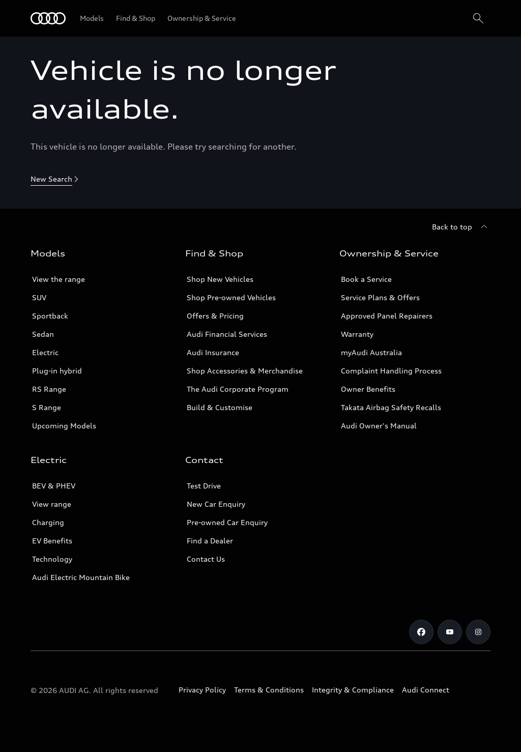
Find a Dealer (210, 540)
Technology (52, 559)
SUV (39, 297)
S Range (46, 407)
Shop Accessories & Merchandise (245, 370)
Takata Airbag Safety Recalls (391, 407)
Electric (45, 352)
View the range (58, 279)
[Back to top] (461, 227)
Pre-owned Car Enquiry (227, 522)
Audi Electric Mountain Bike (81, 577)
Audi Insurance (213, 352)
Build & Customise (219, 407)
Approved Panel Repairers (386, 315)
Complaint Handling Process (391, 370)
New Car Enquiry (216, 504)
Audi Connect (425, 689)
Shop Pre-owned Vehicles (231, 297)
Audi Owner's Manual (379, 425)
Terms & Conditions (269, 689)
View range (51, 504)
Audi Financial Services (227, 334)
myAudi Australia (371, 352)
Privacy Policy (202, 689)
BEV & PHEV (53, 485)
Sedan (43, 334)
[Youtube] (450, 632)
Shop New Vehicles (220, 279)
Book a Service (366, 279)
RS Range (49, 389)
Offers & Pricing (215, 315)
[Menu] (48, 18)
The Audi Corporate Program (237, 389)
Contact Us (206, 559)
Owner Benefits (368, 389)
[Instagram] (478, 632)
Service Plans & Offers (380, 297)
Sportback (50, 315)
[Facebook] (421, 632)
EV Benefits (52, 540)
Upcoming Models (64, 425)
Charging (48, 522)
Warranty (357, 334)
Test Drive (204, 485)
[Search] (478, 18)
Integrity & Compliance (353, 689)
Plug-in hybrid (57, 370)
